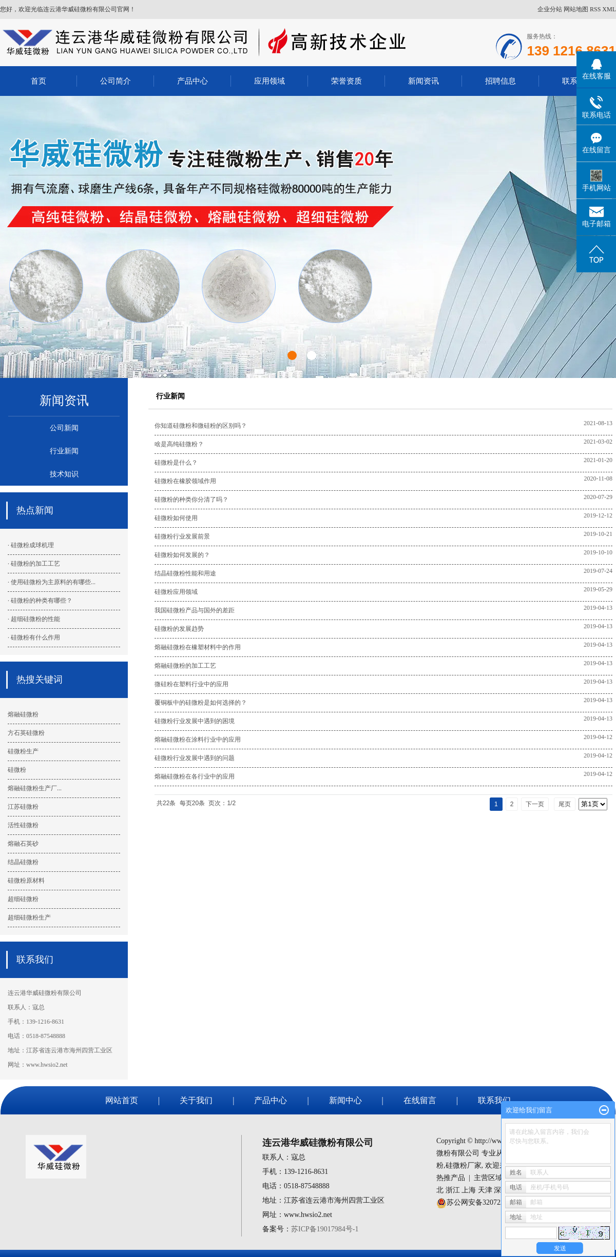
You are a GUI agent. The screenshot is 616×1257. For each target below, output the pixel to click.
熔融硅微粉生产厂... (35, 788)
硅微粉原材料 (26, 880)
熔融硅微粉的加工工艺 (185, 665)
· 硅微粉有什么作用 (34, 637)
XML (609, 9)
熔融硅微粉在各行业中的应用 (195, 776)
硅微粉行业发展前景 (182, 536)
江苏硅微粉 (23, 806)
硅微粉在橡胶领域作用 (185, 481)
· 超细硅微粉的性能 (34, 619)
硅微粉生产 (23, 751)
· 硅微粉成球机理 (31, 545)
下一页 (535, 804)
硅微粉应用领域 (176, 591)
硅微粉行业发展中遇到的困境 (195, 721)
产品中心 (192, 80)
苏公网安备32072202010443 (490, 1202)
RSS (595, 9)
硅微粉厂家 (464, 1165)
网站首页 (121, 1100)
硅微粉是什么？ (176, 462)
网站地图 (576, 9)
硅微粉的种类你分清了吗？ (191, 499)
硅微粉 (17, 769)
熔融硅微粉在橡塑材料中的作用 (198, 647)
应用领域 (269, 80)
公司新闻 (64, 428)
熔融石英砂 (23, 843)
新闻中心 (345, 1100)
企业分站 (549, 9)
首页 (38, 80)
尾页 (565, 804)
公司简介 (115, 80)
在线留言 (419, 1100)
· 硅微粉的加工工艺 (34, 563)
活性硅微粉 (23, 825)
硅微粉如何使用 (176, 518)
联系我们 (494, 1100)
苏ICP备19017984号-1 (324, 1229)
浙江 (453, 1190)
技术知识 (64, 474)
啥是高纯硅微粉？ (179, 444)
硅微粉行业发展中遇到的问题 (195, 758)
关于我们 (196, 1100)
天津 (485, 1190)
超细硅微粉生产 (29, 917)
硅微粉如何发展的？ (182, 554)
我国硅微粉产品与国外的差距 (195, 610)
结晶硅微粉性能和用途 (185, 573)
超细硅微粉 (23, 899)
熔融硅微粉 (23, 714)
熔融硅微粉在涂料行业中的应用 (198, 739)
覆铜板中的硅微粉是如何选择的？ (201, 702)
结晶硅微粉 (23, 862)
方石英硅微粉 (26, 732)
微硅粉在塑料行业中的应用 (191, 684)
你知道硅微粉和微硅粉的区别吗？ (201, 425)
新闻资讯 (423, 80)
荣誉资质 (346, 80)
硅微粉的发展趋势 (179, 628)
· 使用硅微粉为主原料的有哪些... (51, 582)
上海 (468, 1190)
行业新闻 (64, 451)
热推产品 (450, 1178)
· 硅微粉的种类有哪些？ (40, 600)
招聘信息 (500, 80)
